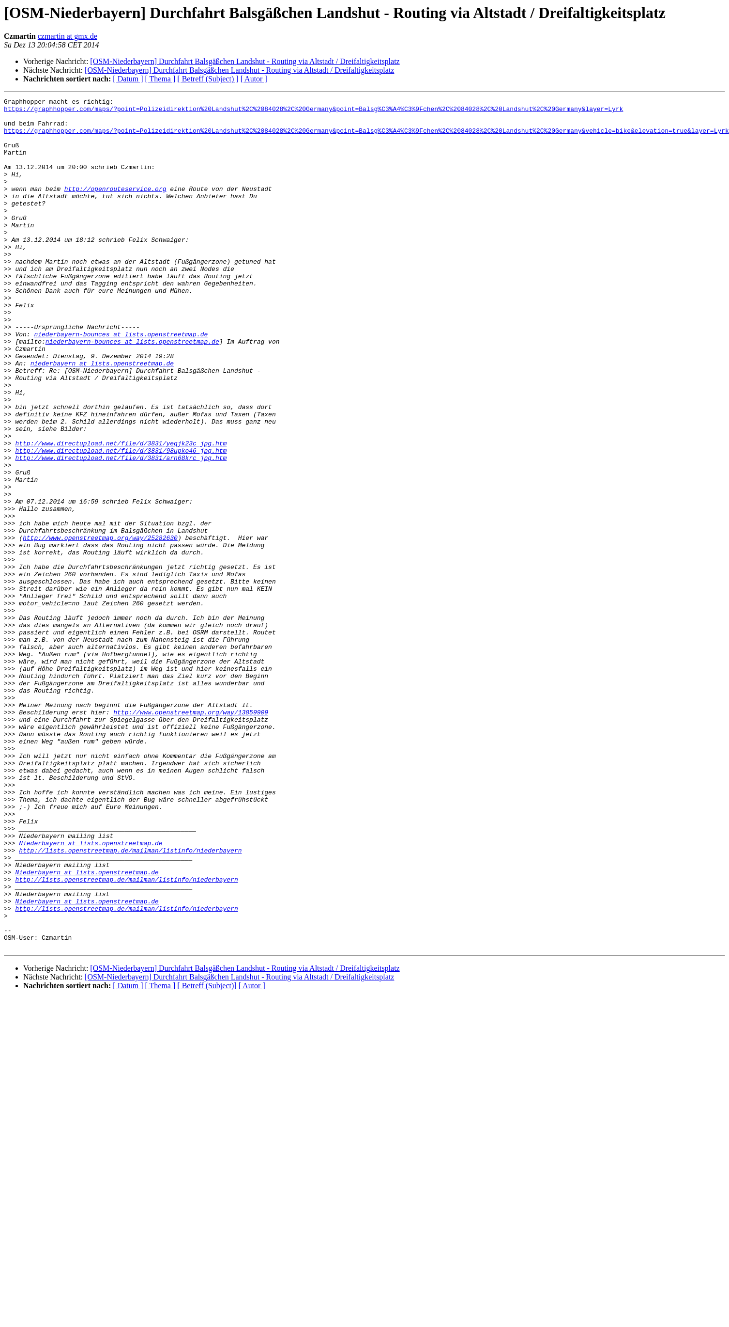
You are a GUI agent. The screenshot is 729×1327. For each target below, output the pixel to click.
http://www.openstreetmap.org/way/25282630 (100, 626)
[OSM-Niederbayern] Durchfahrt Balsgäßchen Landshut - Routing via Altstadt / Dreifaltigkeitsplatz (244, 61)
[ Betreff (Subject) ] (207, 79)
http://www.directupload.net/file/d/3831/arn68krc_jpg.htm (121, 530)
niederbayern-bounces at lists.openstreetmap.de (121, 382)
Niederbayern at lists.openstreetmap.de (90, 992)
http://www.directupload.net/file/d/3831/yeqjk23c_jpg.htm (121, 512)
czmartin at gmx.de (67, 36)
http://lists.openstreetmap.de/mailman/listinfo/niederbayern (130, 1001)
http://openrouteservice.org (115, 207)
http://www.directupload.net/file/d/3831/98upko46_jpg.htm (121, 521)
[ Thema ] (160, 79)
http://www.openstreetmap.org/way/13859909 (190, 835)
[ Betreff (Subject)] (206, 1156)
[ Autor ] (254, 79)
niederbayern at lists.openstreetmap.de (102, 416)
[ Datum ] (128, 79)
